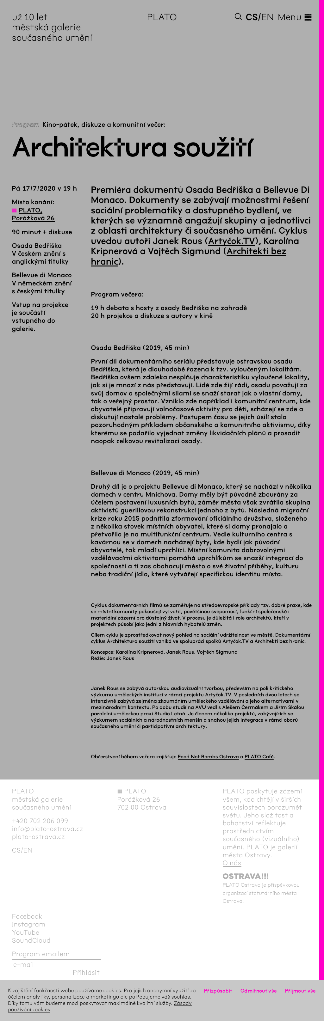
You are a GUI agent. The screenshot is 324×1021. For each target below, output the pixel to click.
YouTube (26, 932)
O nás (232, 863)
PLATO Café (259, 757)
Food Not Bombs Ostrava (208, 757)
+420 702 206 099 (40, 821)
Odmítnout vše (258, 990)
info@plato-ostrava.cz (47, 829)
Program (26, 125)
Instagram (29, 924)
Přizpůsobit (218, 990)
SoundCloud (31, 940)
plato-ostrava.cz (38, 837)
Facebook (27, 916)
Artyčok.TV (231, 241)
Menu (295, 17)
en (267, 17)
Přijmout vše (300, 990)
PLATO (162, 17)
